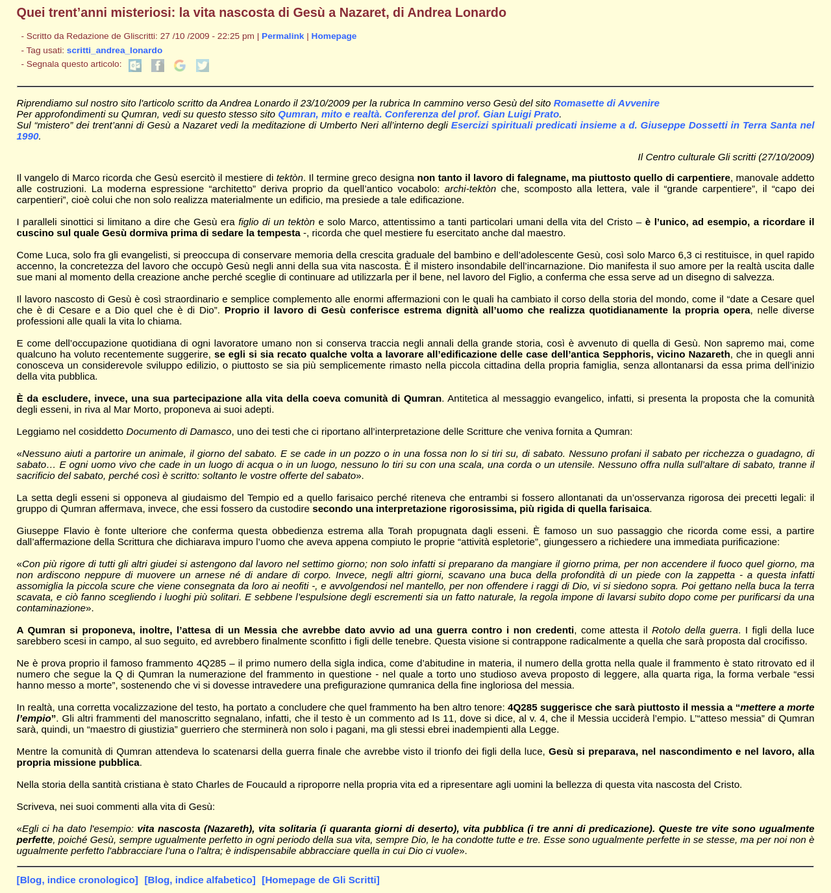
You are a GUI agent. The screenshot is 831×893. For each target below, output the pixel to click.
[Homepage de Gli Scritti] (320, 879)
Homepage (334, 36)
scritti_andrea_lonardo (114, 50)
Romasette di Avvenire (607, 102)
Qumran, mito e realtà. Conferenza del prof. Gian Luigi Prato (418, 113)
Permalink (283, 36)
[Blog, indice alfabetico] (199, 879)
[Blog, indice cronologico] (77, 879)
